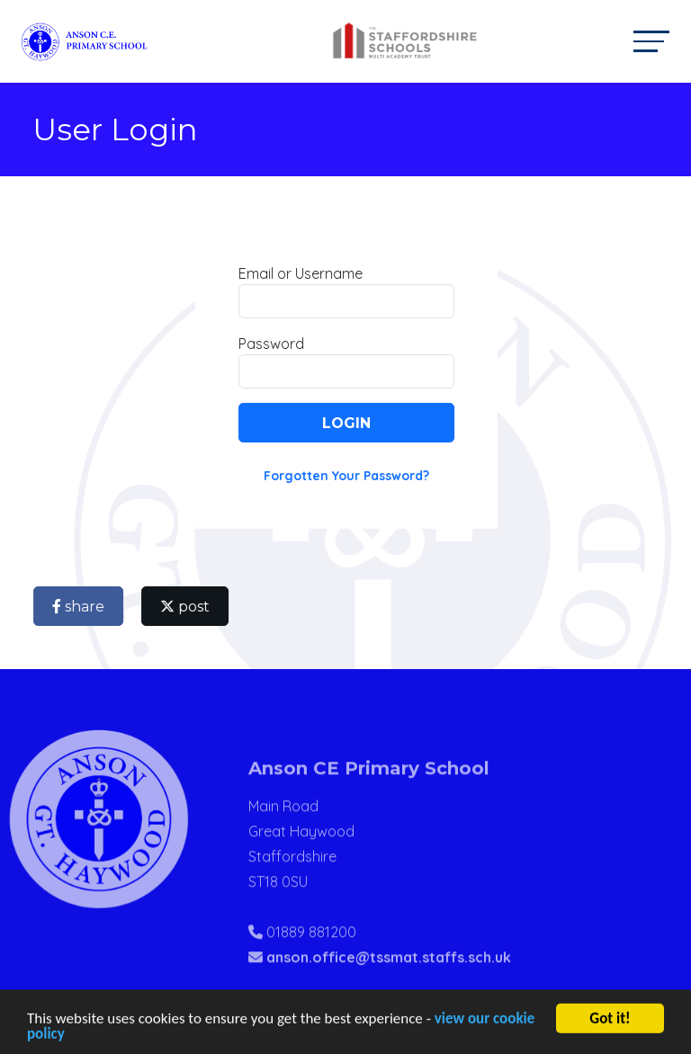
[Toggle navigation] (651, 41)
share (82, 606)
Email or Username (304, 273)
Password (275, 344)
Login (350, 423)
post (188, 606)
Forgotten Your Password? (350, 476)
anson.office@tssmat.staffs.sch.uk (388, 979)
